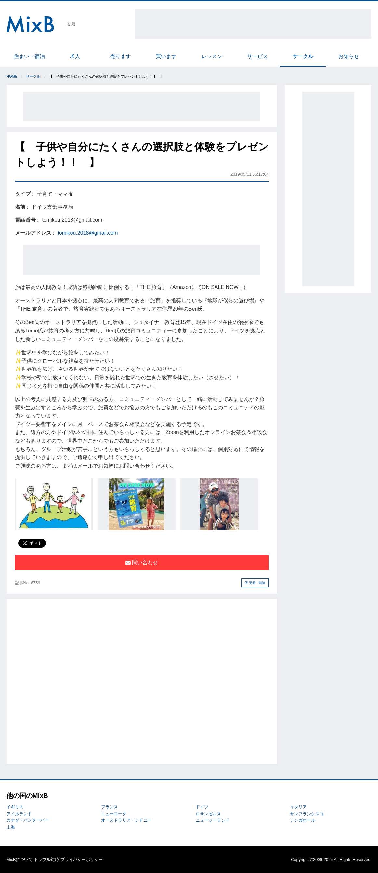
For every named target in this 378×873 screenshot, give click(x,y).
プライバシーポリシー (81, 859)
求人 (75, 56)
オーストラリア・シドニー (126, 820)
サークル (303, 56)
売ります (120, 56)
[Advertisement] (253, 24)
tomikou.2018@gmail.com (88, 233)
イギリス (15, 806)
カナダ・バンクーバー (28, 820)
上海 (11, 827)
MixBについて (20, 859)
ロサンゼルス (208, 813)
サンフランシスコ (307, 813)
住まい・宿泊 (29, 56)
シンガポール (302, 820)
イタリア (298, 806)
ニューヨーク (113, 813)
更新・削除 (255, 583)
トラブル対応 (46, 859)
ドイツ (202, 806)
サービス (257, 56)
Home (12, 76)
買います (166, 56)
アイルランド (19, 813)
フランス (109, 806)
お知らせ (348, 56)
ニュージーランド (212, 820)
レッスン (212, 56)
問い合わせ (141, 562)
